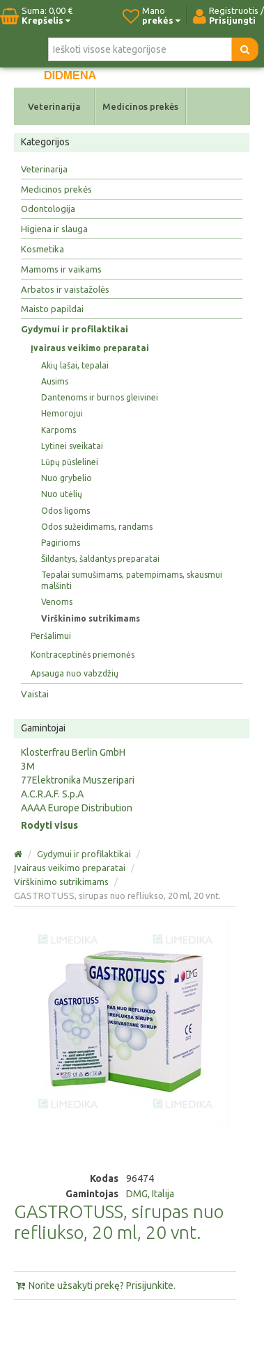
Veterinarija (54, 106)
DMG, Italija (150, 1193)
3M (28, 766)
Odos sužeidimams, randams (97, 526)
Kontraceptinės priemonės (82, 654)
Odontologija (48, 208)
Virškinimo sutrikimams (90, 618)
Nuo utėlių (61, 493)
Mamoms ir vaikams (61, 269)
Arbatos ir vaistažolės (65, 289)
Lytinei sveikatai (72, 446)
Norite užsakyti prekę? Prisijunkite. (95, 1285)
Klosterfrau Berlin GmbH (73, 752)
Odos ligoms (65, 510)
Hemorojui (62, 413)
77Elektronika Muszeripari (77, 780)
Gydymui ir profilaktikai (74, 329)
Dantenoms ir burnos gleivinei (99, 397)
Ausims (54, 381)
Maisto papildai (52, 309)
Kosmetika (42, 249)
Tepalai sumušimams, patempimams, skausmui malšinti (131, 580)
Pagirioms (60, 542)
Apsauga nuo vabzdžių (74, 673)
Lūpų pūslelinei (69, 462)
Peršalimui (51, 635)
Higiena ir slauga (54, 229)
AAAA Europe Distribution (76, 807)
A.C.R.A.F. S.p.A (52, 794)
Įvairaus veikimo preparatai (90, 347)
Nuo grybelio (66, 478)
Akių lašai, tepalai (75, 365)
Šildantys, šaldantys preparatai (100, 558)
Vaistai (35, 694)
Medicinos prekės (140, 106)
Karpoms (58, 430)
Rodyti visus (49, 825)
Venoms (56, 601)
